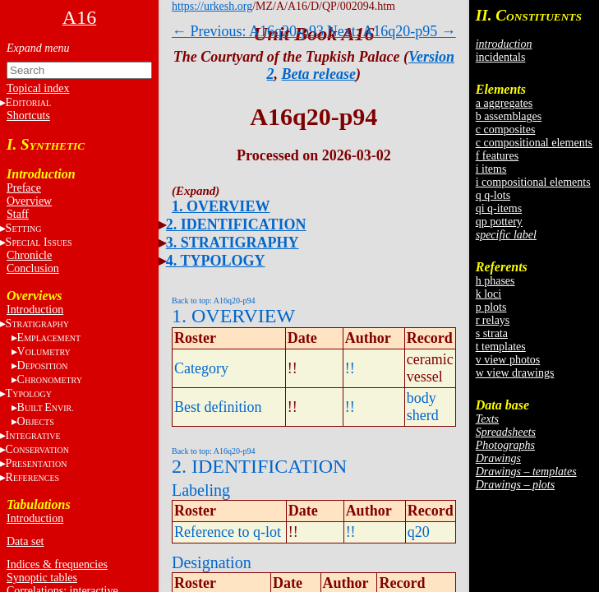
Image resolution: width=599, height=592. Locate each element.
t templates (501, 346)
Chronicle (29, 255)
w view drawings (515, 373)
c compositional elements (534, 142)
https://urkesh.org (212, 6)
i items (491, 169)
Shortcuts (28, 115)
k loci (489, 294)
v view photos (508, 360)
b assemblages (508, 116)
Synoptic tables (42, 577)
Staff (18, 214)
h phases (495, 281)
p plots (491, 307)
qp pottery (499, 221)
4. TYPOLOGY (215, 260)
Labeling (201, 490)
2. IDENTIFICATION (236, 224)
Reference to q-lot (227, 532)
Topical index (38, 88)
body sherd (423, 406)
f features (497, 156)
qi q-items (499, 208)
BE (45, 407)
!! (350, 368)
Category (201, 368)
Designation (211, 562)
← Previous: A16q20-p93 (248, 31)
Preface (24, 188)
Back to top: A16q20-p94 (213, 300)
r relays (493, 320)
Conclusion (33, 268)
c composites (506, 129)
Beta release (319, 74)
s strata (492, 333)
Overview (29, 201)
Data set (25, 541)
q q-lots (493, 195)
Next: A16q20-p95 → (391, 31)
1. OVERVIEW (221, 206)
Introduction (35, 309)
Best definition (218, 407)
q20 (419, 532)
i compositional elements (533, 182)
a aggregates (504, 103)
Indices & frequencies (57, 564)
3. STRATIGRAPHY (232, 242)
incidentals (501, 57)
